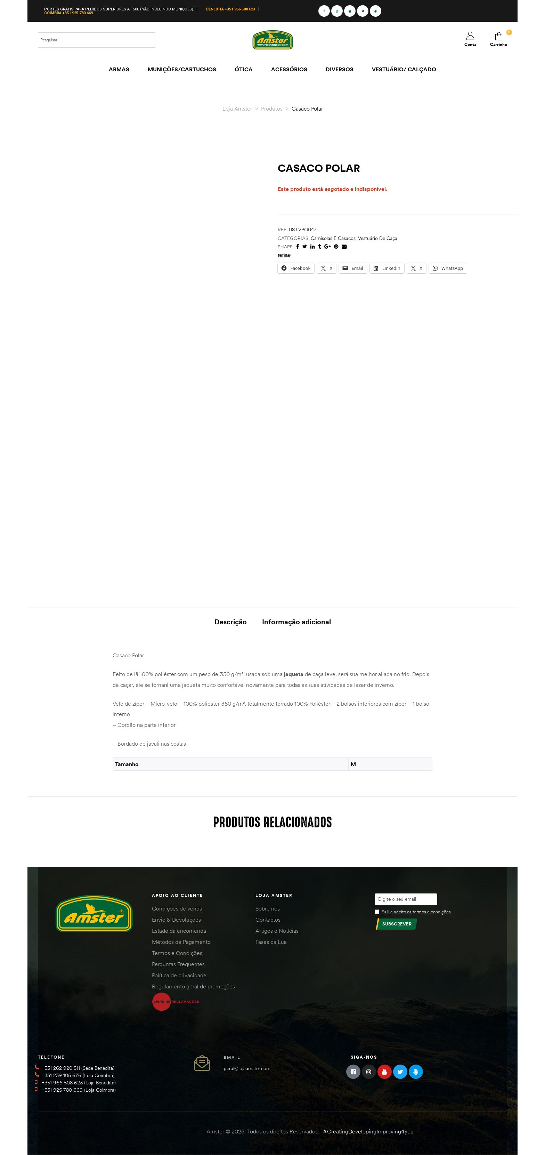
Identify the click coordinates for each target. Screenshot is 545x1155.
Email (232, 1057)
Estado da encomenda (179, 930)
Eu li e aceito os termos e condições (416, 911)
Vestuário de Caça (377, 238)
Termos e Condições (177, 952)
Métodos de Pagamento (181, 941)
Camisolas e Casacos (333, 238)
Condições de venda (177, 908)
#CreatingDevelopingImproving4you (368, 1131)
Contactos (267, 919)
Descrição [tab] (230, 621)
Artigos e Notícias (277, 930)
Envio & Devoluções (176, 919)
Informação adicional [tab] (296, 621)
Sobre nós (267, 908)
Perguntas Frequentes (178, 964)
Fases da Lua (271, 941)
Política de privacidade (179, 975)
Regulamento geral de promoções (193, 986)
